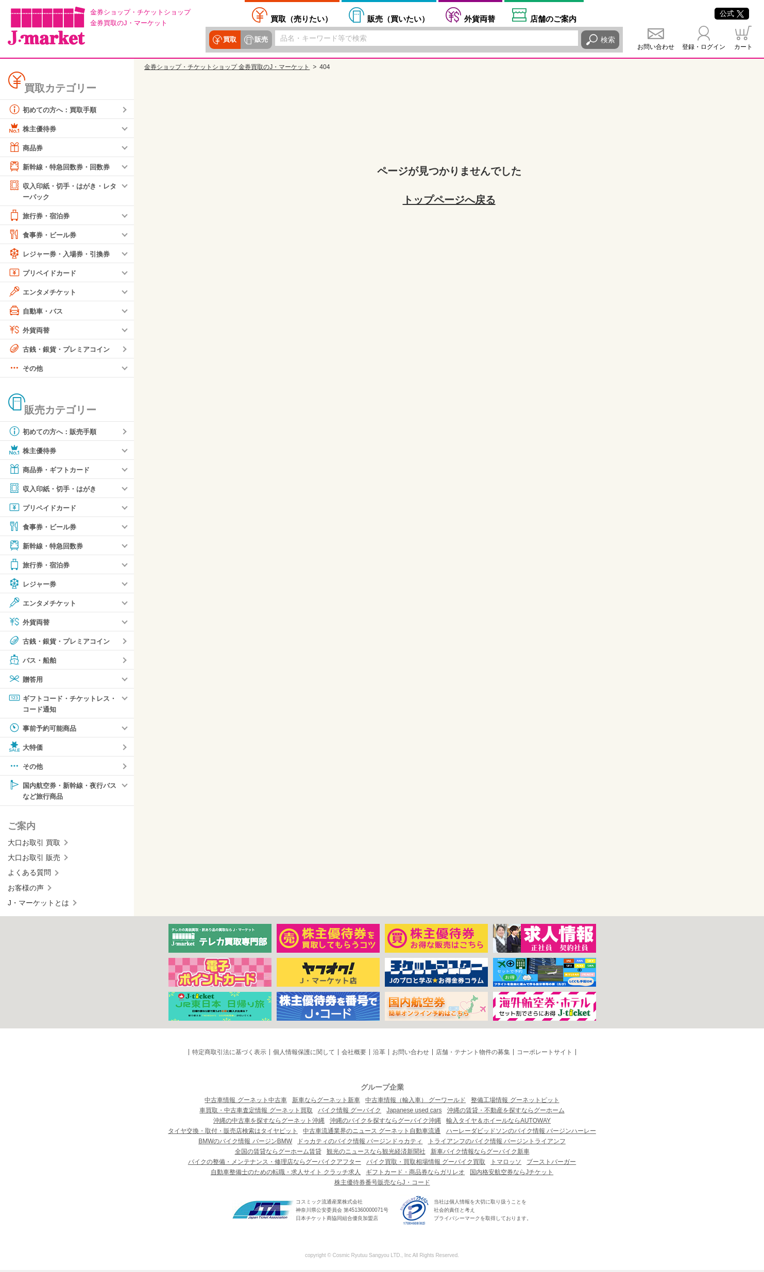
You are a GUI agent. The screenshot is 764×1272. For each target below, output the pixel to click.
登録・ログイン (703, 46)
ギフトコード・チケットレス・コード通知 (58, 703)
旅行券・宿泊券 (40, 216)
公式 (732, 13)
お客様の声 (26, 889)
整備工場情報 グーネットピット (515, 1102)
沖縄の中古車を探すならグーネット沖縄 (269, 1122)
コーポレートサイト (544, 1054)
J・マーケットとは (38, 905)
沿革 (379, 1054)
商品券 (26, 147)
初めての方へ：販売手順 (55, 431)
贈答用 (26, 679)
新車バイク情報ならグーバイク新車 (480, 1153)
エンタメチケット (44, 292)
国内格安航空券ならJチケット (511, 1174)
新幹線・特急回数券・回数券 (62, 166)
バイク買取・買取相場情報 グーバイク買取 (425, 1163)
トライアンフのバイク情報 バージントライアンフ (497, 1143)
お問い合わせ (655, 46)
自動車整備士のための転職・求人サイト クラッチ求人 (286, 1174)
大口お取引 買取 (34, 844)
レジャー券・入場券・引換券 (62, 254)
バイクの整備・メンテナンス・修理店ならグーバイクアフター (274, 1163)
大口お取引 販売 (34, 859)
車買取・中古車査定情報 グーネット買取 (255, 1112)
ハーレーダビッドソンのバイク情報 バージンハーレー (521, 1133)
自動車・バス (37, 311)
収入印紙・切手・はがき (55, 489)
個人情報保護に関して (304, 1054)
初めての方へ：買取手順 (55, 109)
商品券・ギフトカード (51, 469)
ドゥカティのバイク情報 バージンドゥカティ (359, 1143)
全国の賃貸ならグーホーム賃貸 (278, 1153)
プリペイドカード (44, 273)
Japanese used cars (414, 1112)
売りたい (301, 18)
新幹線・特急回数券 (48, 546)
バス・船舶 (33, 660)
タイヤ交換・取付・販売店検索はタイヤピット (233, 1133)
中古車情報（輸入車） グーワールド (415, 1102)
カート (743, 46)
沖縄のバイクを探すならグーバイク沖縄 (385, 1122)
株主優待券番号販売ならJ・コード (382, 1184)
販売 (260, 40)
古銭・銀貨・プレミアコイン (62, 349)
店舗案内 (553, 18)
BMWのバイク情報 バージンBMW (245, 1143)
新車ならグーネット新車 (326, 1102)
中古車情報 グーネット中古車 (245, 1102)
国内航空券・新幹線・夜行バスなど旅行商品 (62, 791)
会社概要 (354, 1054)
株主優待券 (33, 128)
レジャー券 (33, 584)
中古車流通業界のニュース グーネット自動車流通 (371, 1133)
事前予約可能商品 (44, 729)
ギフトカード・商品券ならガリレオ (415, 1174)
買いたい (398, 18)
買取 (230, 40)
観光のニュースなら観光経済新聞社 (376, 1153)
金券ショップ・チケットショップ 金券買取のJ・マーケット (227, 67)
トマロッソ (505, 1163)
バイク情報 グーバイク (349, 1112)
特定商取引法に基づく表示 (229, 1054)
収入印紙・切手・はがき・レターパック (62, 190)
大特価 (26, 748)
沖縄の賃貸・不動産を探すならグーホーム (506, 1112)
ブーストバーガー (551, 1163)
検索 (608, 40)
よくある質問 (29, 874)
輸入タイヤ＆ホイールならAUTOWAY (498, 1122)
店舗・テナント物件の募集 (473, 1054)
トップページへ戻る (449, 199)
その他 (26, 368)
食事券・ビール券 (44, 235)
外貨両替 (479, 18)
